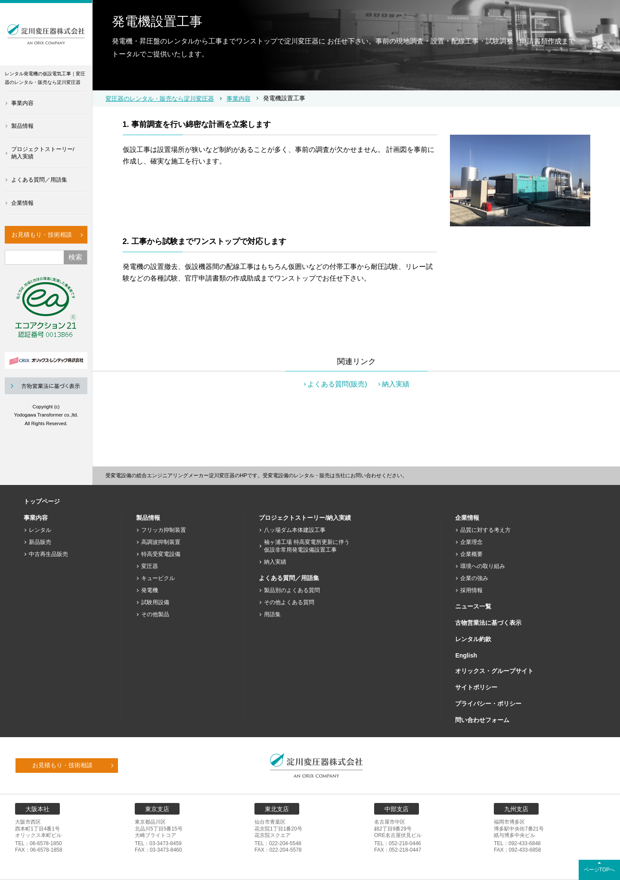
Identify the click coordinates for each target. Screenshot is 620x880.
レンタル (40, 530)
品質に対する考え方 (485, 530)
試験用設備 (155, 602)
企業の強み (474, 578)
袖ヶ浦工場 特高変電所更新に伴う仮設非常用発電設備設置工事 (307, 546)
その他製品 (155, 614)
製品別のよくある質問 (292, 590)
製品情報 (22, 126)
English (466, 655)
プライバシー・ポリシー (488, 703)
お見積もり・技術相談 (42, 234)
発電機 (149, 590)
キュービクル (158, 578)
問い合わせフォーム (482, 719)
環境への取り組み (482, 566)
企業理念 (471, 542)
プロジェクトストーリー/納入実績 (42, 153)
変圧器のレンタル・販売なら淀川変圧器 (159, 98)
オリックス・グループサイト (494, 670)
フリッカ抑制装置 (163, 530)
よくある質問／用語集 (39, 179)
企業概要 (471, 554)
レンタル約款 (473, 639)
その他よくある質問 (289, 602)
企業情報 (22, 203)
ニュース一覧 (473, 606)
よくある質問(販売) (337, 384)
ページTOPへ (599, 870)
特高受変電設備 (160, 554)
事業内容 (22, 103)
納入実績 (395, 384)
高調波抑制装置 (160, 542)
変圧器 (149, 566)
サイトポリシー (476, 687)
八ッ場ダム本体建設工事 (295, 530)
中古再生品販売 (48, 554)
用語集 (272, 614)
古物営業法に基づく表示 (488, 622)
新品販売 (40, 542)
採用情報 (471, 590)
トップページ (42, 501)
